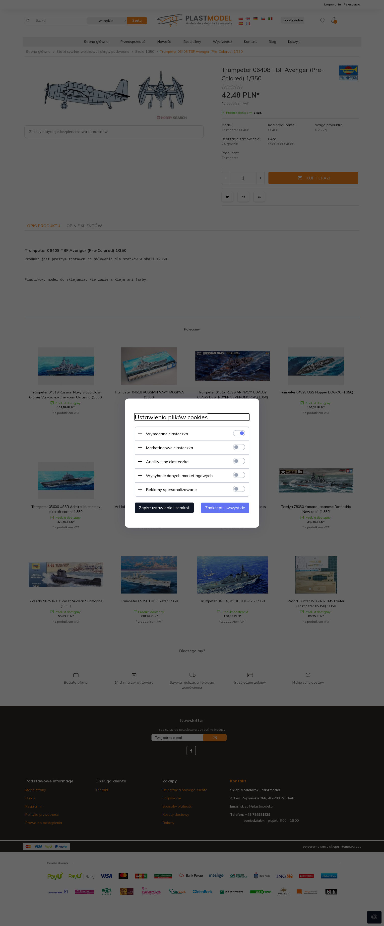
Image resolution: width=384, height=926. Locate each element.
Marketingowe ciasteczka (169, 447)
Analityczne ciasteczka (167, 461)
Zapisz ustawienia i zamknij (164, 507)
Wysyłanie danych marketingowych (179, 475)
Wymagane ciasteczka (167, 433)
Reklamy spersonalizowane (171, 489)
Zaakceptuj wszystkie (225, 507)
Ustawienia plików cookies (171, 417)
